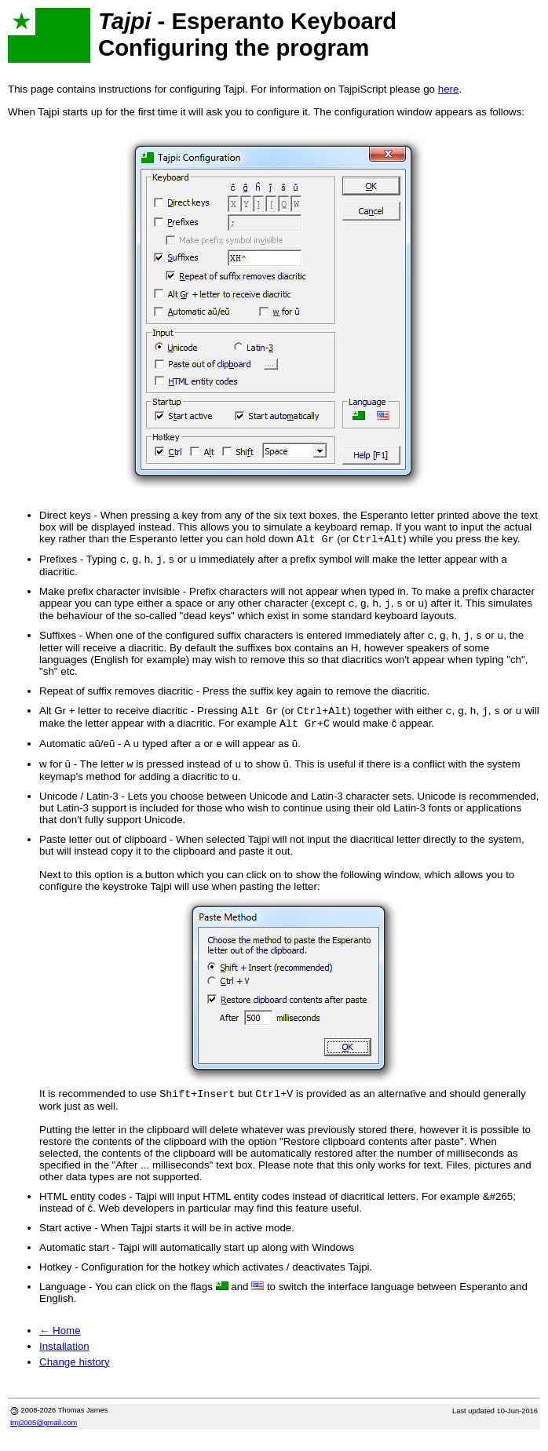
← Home (60, 1345)
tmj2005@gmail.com (43, 1437)
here (448, 89)
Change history (74, 1376)
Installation (64, 1360)
